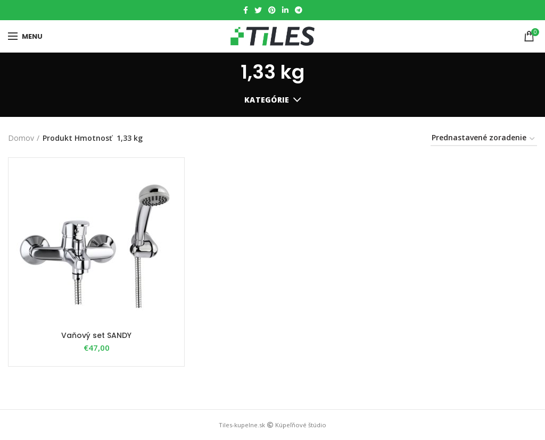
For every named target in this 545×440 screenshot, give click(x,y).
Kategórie (267, 100)
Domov (21, 138)
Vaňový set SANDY (96, 335)
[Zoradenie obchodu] (484, 139)
